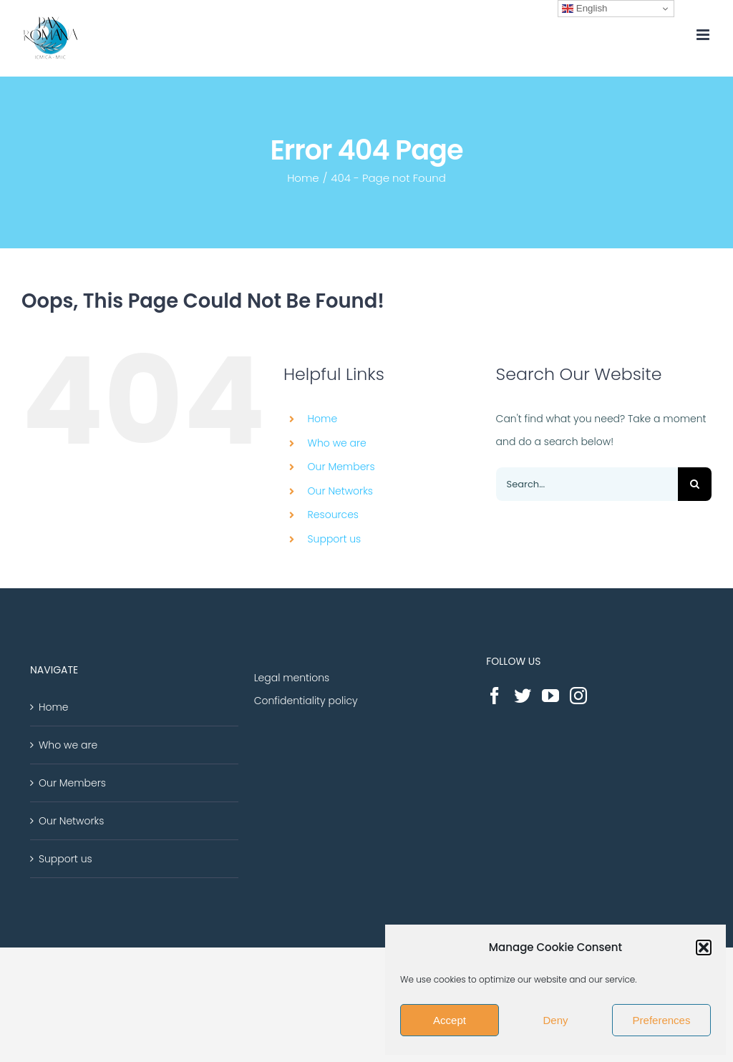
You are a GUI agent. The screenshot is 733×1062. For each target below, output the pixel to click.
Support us (334, 539)
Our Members (341, 466)
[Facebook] (494, 695)
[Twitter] (522, 695)
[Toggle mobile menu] (704, 34)
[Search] (695, 484)
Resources (333, 514)
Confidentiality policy (306, 700)
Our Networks (340, 491)
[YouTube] (550, 695)
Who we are (337, 443)
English (584, 8)
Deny (555, 1020)
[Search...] (587, 484)
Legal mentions (292, 678)
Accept (449, 1020)
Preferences (662, 1020)
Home (323, 418)
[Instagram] (578, 695)
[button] (703, 947)
